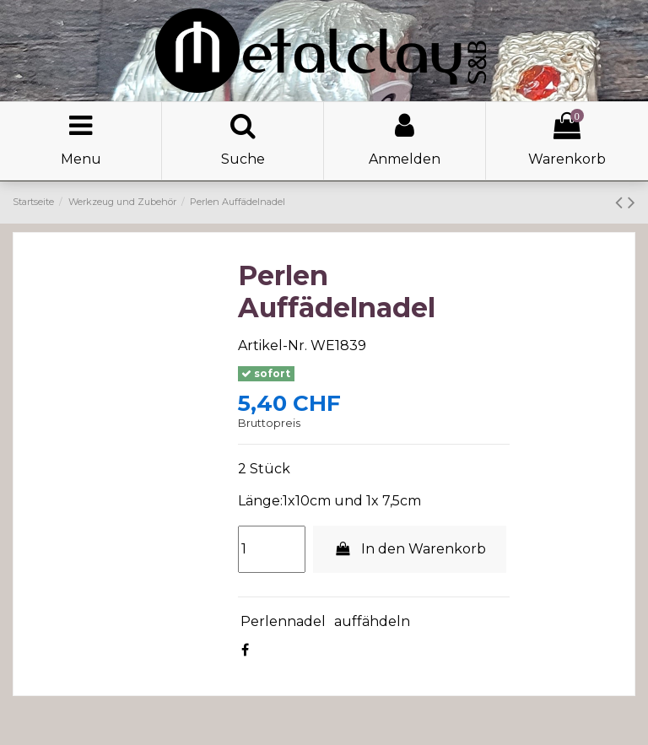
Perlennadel (283, 621)
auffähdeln (372, 621)
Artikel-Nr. (272, 345)
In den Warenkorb (409, 549)
